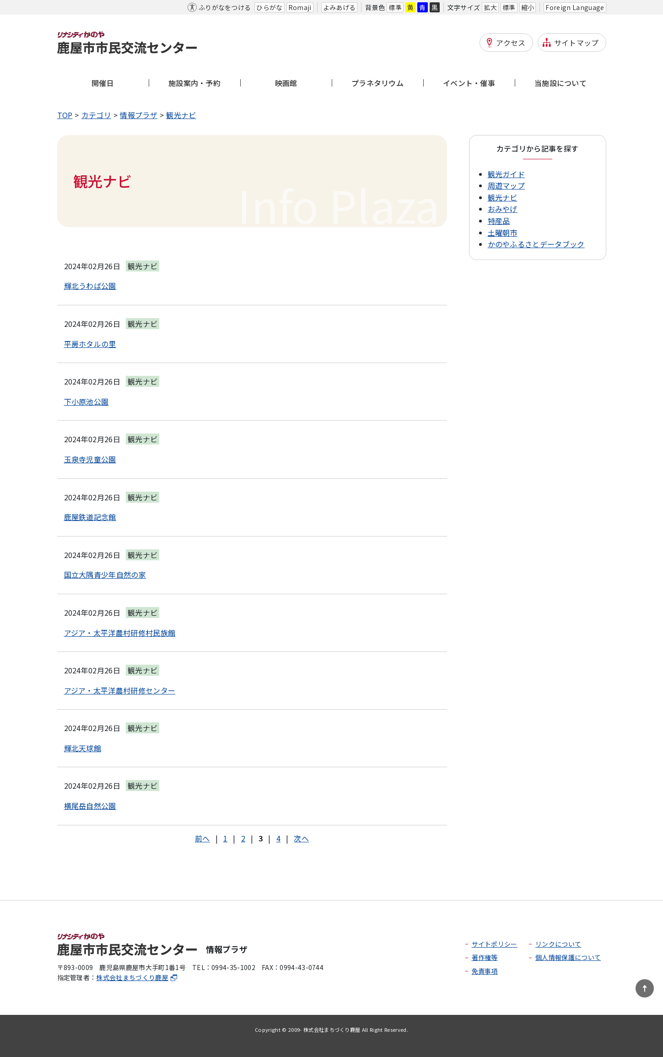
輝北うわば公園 (90, 285)
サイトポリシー (494, 944)
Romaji (300, 7)
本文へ (68, 7)
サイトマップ (576, 42)
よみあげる (339, 7)
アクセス (510, 42)
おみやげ (502, 208)
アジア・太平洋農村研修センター (120, 690)
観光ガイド (506, 173)
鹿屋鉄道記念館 (90, 516)
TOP (65, 114)
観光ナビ (181, 114)
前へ (202, 838)
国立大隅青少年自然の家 (105, 574)
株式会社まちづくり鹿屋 (137, 977)
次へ (301, 838)
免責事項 (485, 971)
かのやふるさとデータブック (536, 244)
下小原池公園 (86, 401)
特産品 (499, 220)
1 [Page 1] (225, 838)
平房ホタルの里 (90, 343)
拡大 (490, 7)
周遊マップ (506, 185)
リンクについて (558, 944)
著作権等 (485, 957)
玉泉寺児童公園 (90, 459)
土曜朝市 (502, 232)
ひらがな (269, 7)
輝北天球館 (83, 748)
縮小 (527, 7)
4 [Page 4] (278, 838)
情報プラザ (138, 114)
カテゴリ (96, 114)
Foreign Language (574, 7)
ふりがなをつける (225, 7)
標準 (395, 7)
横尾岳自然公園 (90, 805)
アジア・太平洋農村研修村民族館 (120, 632)
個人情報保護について (568, 957)
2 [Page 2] (243, 838)
